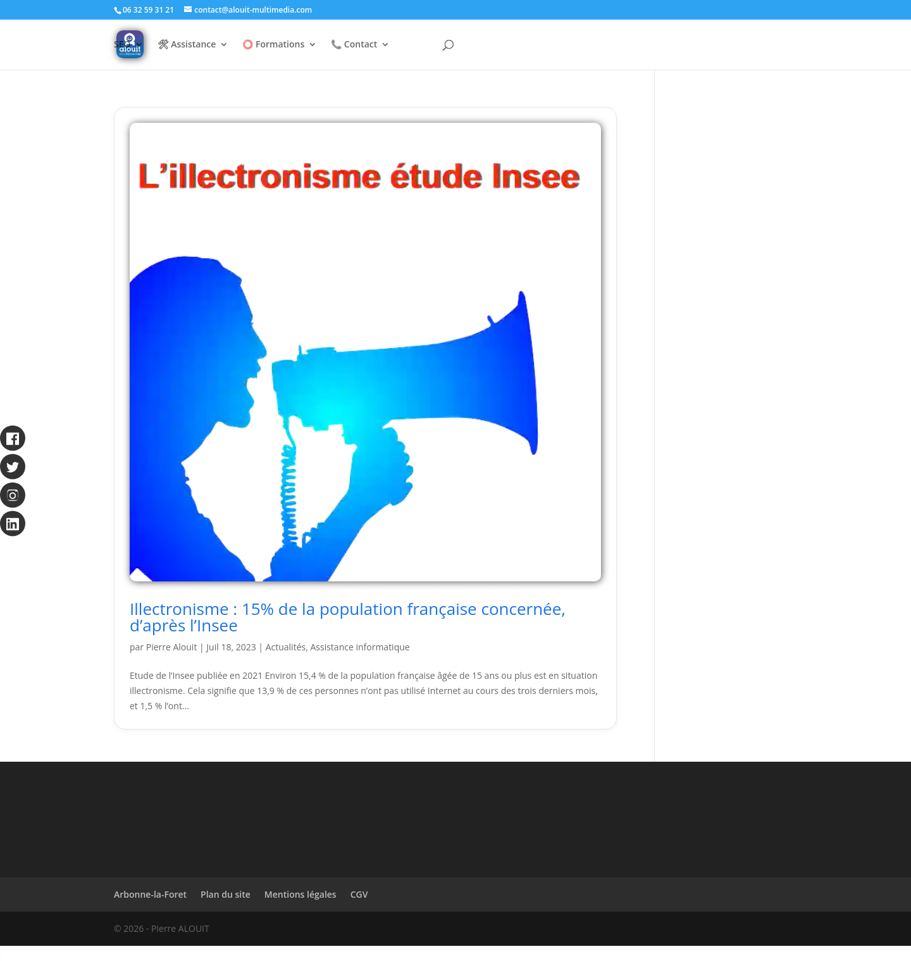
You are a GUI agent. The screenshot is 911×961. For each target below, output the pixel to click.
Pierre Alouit (171, 647)
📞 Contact (354, 45)
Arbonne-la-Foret (150, 894)
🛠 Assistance (187, 45)
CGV (359, 894)
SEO (122, 45)
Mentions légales (300, 894)
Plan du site (226, 894)
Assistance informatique (359, 647)
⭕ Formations (273, 45)
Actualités (286, 647)
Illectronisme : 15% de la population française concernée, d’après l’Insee (348, 616)
